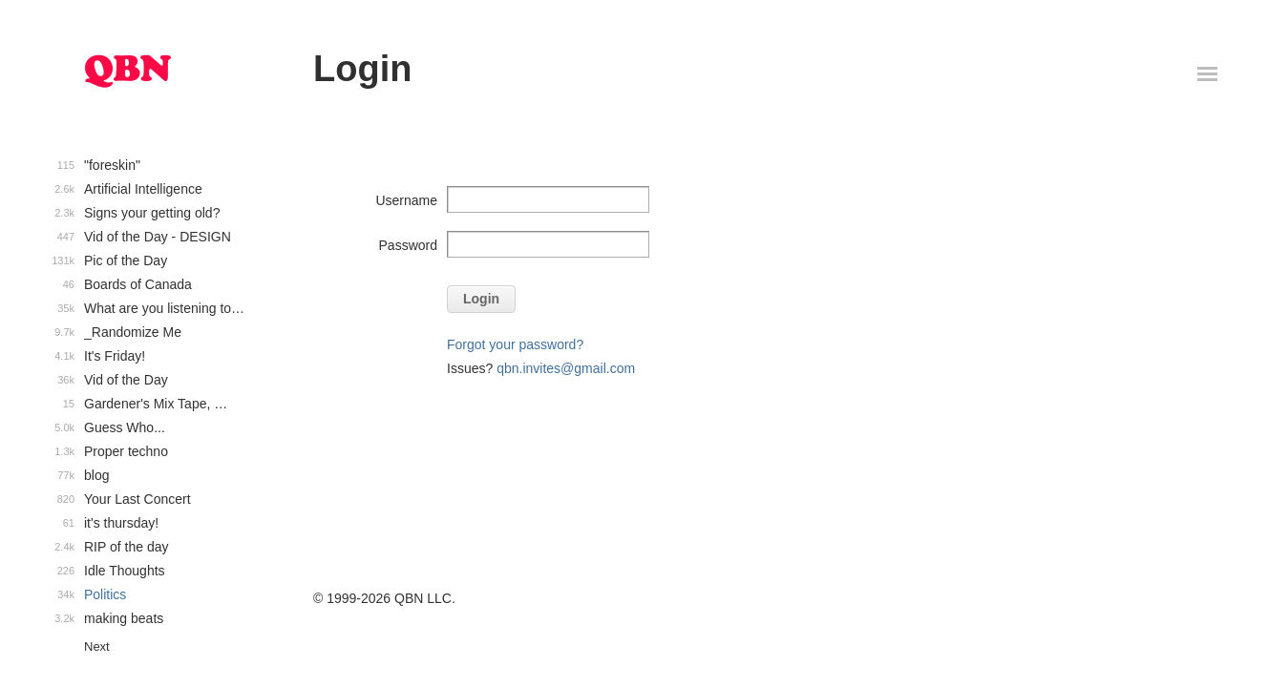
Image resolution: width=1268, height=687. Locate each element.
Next (97, 646)
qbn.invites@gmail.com (566, 368)
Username (406, 200)
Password (408, 245)
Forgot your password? (515, 344)
